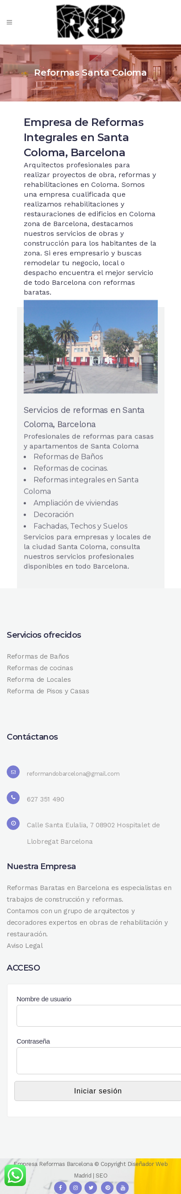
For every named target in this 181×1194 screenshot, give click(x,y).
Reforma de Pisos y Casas (48, 691)
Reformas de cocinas (40, 668)
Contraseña (33, 1041)
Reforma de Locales (39, 680)
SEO (102, 1175)
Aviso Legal (25, 946)
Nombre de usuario (44, 999)
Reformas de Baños (38, 656)
